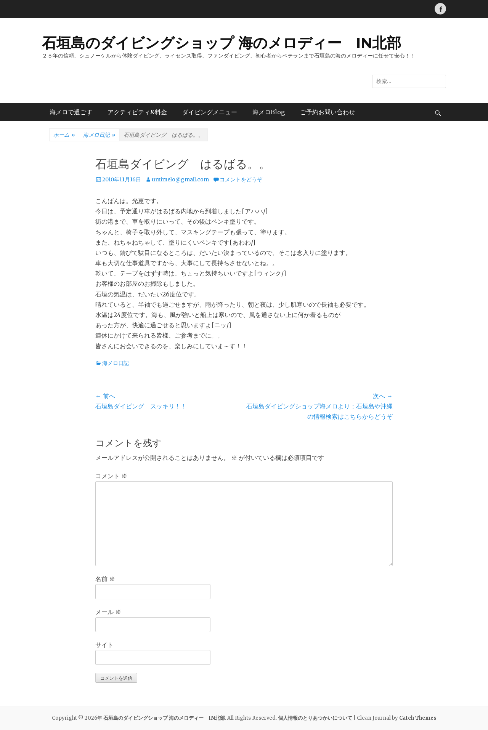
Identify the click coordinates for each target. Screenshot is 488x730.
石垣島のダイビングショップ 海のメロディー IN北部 (221, 43)
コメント (111, 476)
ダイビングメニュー (209, 112)
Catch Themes (418, 718)
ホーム (64, 135)
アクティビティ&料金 (137, 112)
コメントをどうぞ (241, 179)
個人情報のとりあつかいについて (315, 718)
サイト (104, 644)
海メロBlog (268, 112)
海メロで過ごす (71, 112)
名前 (105, 579)
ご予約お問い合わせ (327, 112)
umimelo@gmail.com (180, 179)
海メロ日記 (99, 135)
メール (108, 612)
